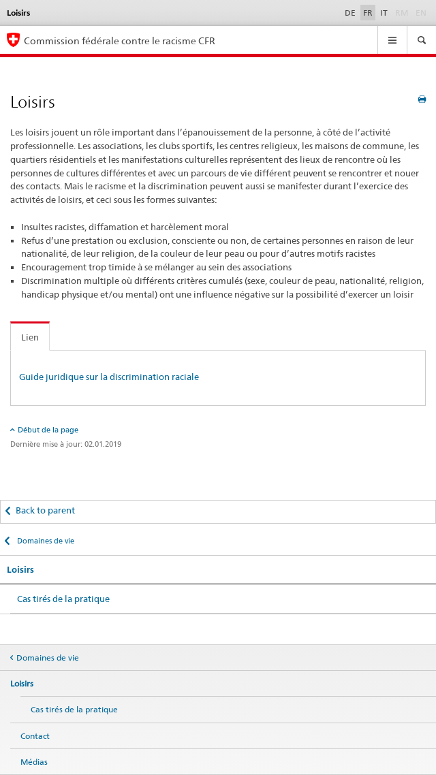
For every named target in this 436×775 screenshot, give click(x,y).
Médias (34, 762)
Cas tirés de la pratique (63, 598)
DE (350, 12)
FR (368, 12)
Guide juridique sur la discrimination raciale (109, 376)
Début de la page (48, 429)
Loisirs (20, 569)
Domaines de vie (44, 540)
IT (384, 12)
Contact (35, 736)
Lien (30, 337)
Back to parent (45, 510)
